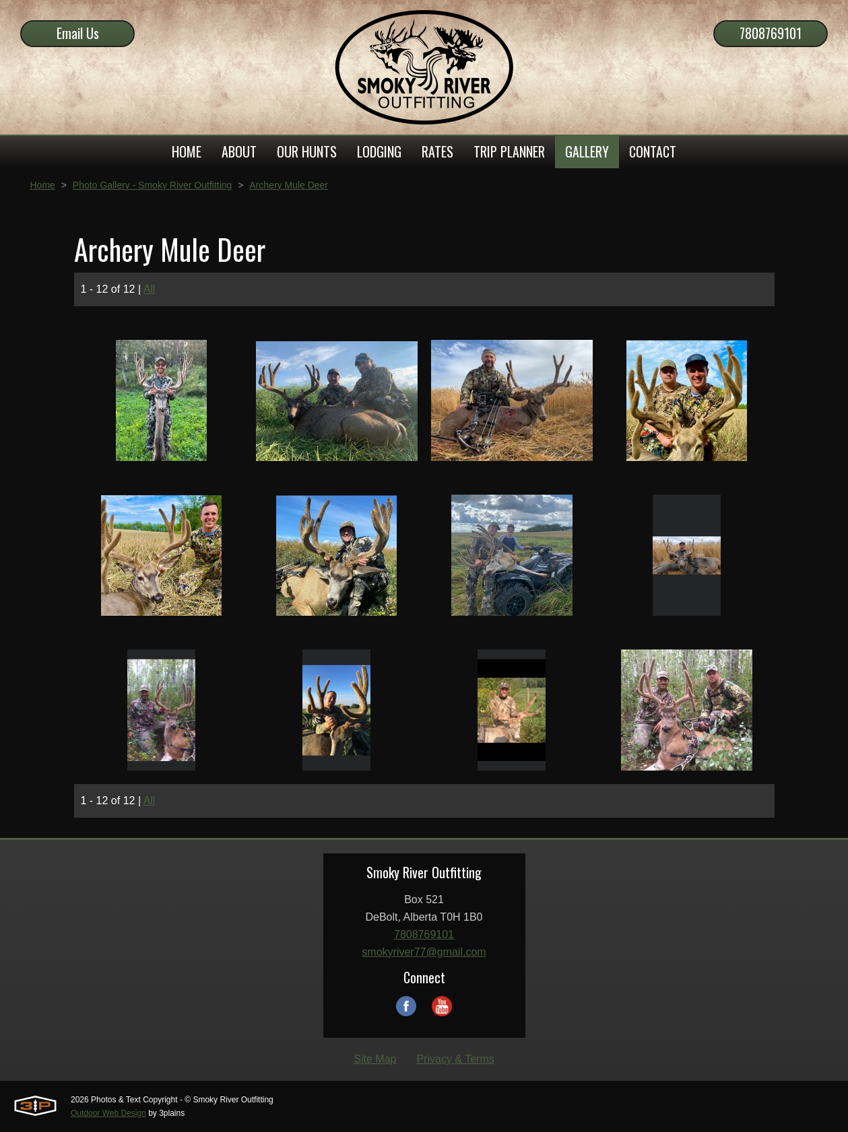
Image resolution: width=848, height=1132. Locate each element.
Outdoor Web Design (108, 1113)
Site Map (375, 1059)
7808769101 (771, 33)
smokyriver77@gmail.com (424, 952)
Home (42, 185)
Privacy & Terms (455, 1059)
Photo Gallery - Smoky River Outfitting (152, 185)
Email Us (78, 33)
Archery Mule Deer (288, 185)
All (149, 289)
